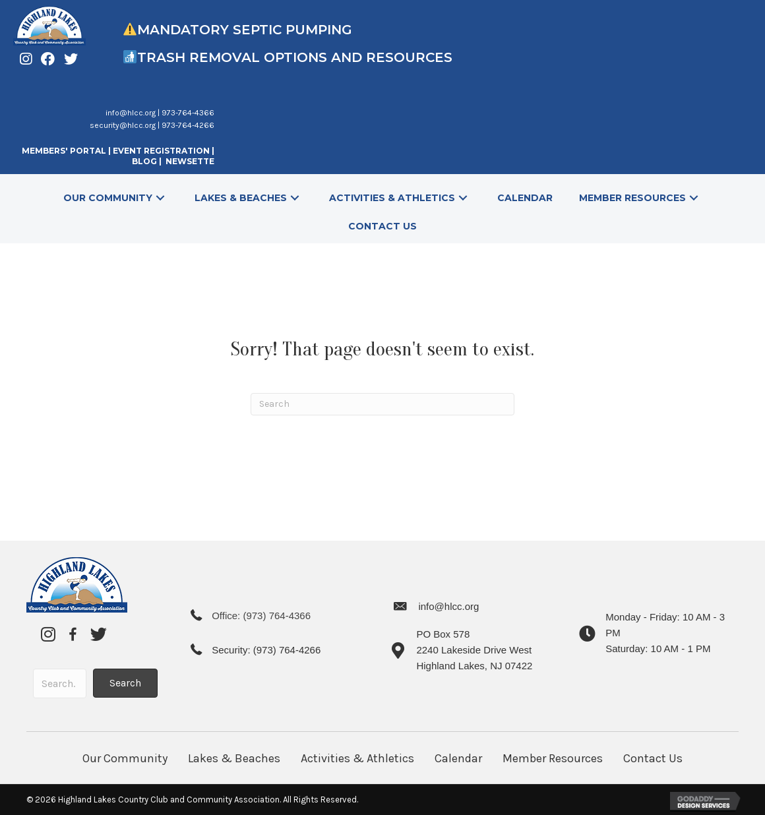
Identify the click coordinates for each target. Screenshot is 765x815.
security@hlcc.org (123, 125)
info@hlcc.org (131, 112)
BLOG (145, 161)
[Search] (382, 404)
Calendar (458, 758)
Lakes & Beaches (234, 758)
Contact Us (653, 758)
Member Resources (553, 758)
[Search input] (59, 683)
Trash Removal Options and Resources (296, 57)
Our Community (125, 758)
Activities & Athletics (357, 758)
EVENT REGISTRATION (161, 151)
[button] (160, 198)
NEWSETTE (190, 161)
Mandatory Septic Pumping (244, 30)
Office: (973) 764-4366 (261, 615)
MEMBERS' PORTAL (64, 151)
